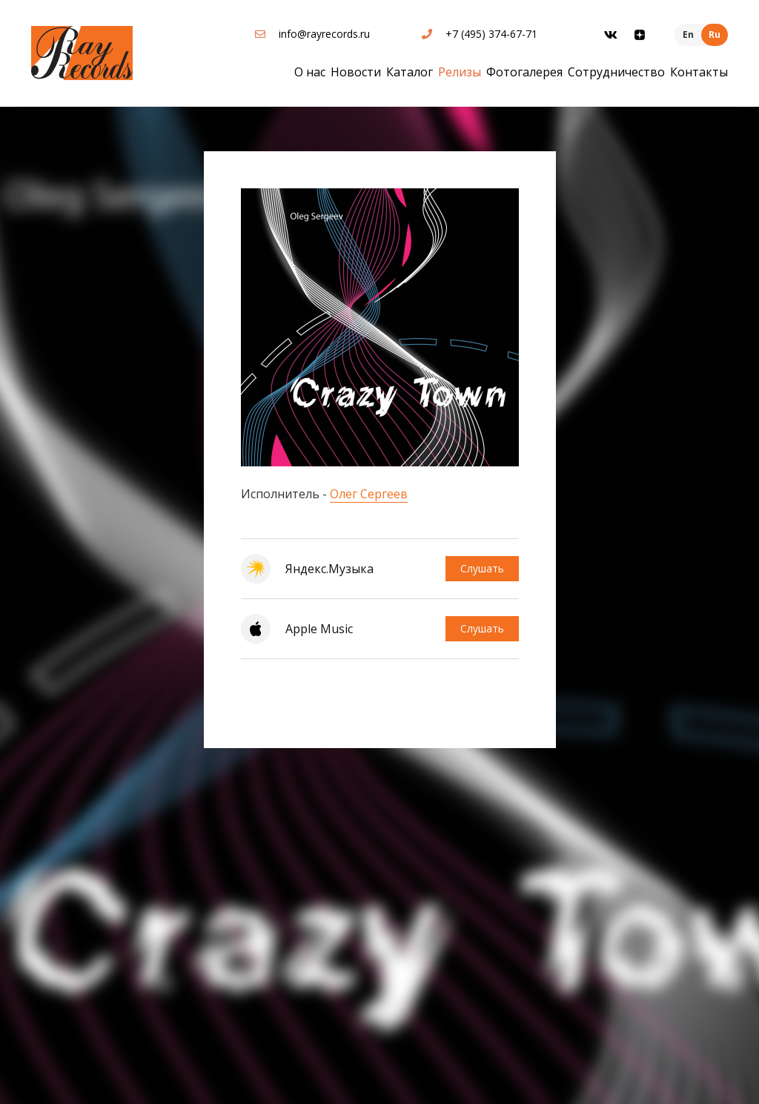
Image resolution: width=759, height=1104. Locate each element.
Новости (356, 72)
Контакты (699, 72)
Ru (714, 34)
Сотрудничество (616, 72)
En (688, 34)
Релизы (459, 72)
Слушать (482, 568)
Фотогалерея (524, 72)
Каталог (409, 72)
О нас (309, 72)
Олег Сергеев (369, 494)
